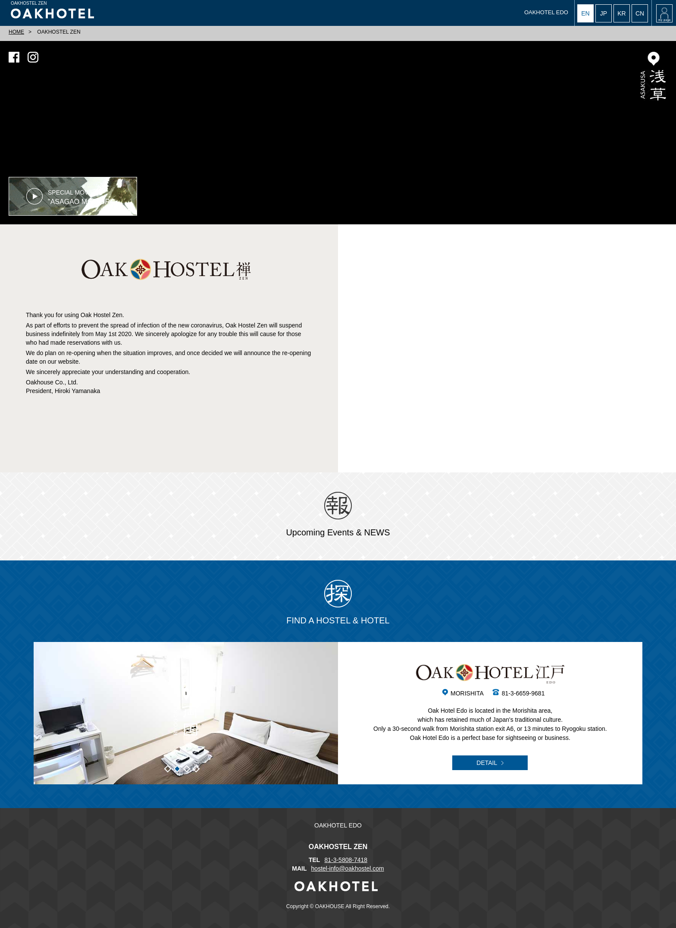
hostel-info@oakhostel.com (347, 868)
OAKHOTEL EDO (546, 12)
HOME (16, 32)
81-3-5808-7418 (345, 859)
